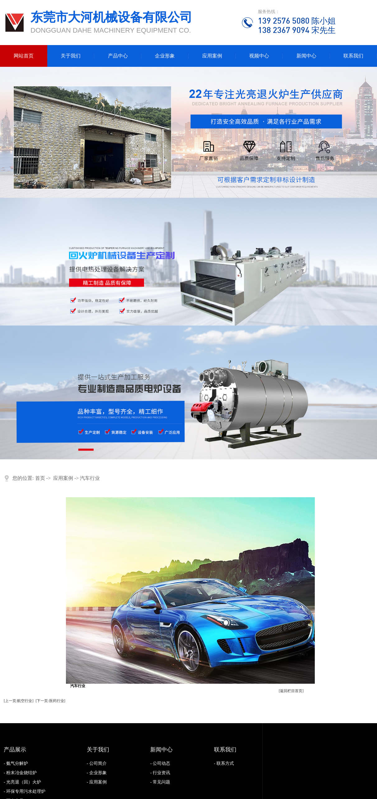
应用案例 (212, 55)
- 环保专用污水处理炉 (24, 791)
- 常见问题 (160, 782)
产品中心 (118, 55)
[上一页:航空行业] (18, 701)
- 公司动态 (160, 763)
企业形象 (165, 55)
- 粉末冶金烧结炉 (20, 772)
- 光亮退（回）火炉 (22, 782)
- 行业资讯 (160, 772)
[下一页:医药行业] (50, 701)
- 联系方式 (224, 763)
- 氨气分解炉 (16, 763)
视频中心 (259, 55)
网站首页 (24, 55)
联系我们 (353, 55)
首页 (40, 478)
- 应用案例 (97, 782)
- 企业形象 (97, 772)
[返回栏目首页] (291, 691)
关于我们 (71, 55)
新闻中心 (306, 55)
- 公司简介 (97, 763)
